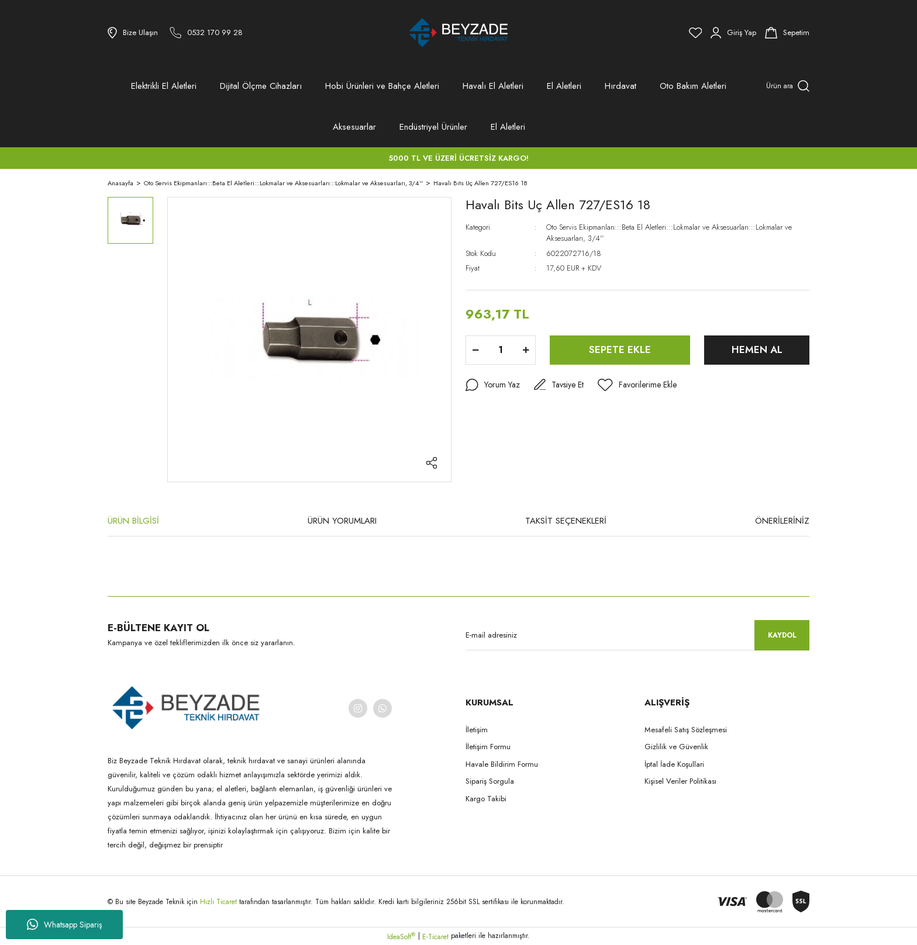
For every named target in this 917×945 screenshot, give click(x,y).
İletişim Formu (488, 746)
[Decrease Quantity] (475, 350)
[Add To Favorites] (637, 385)
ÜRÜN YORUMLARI (342, 520)
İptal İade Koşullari (674, 764)
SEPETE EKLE (620, 349)
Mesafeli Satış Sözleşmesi (685, 729)
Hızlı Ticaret (219, 901)
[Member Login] (733, 32)
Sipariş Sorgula (490, 781)
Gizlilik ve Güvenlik (676, 746)
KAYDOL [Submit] (782, 635)
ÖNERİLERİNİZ (782, 520)
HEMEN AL (757, 349)
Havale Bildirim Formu (502, 764)
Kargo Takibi (486, 798)
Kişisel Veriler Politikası (680, 781)
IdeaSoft (401, 937)
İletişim (477, 729)
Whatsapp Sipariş (64, 924)
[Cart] (787, 32)
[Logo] (458, 33)
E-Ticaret (435, 937)
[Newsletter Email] (637, 635)
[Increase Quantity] (525, 350)
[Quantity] (500, 350)
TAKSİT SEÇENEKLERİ (565, 520)
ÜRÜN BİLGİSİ (133, 520)
